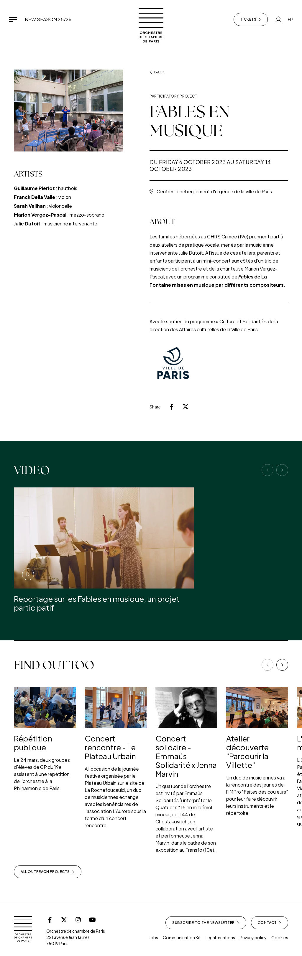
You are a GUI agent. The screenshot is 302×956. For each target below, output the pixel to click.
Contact (270, 922)
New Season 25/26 (48, 19)
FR (290, 19)
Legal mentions (220, 937)
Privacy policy (253, 937)
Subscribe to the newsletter (205, 922)
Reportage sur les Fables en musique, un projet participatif (97, 603)
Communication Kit (182, 937)
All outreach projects (48, 871)
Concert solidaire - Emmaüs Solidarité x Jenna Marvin (186, 756)
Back (157, 72)
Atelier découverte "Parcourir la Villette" (247, 752)
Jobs (153, 937)
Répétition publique (33, 743)
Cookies (279, 937)
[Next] (282, 665)
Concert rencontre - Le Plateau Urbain (110, 747)
